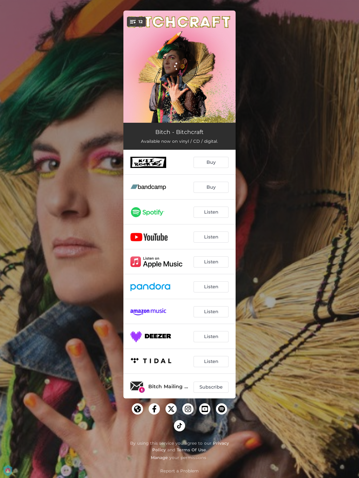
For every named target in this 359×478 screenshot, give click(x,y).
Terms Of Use (191, 449)
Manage (159, 457)
